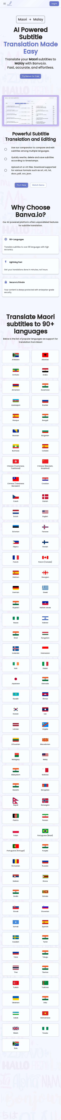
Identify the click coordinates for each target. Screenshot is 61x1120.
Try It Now (21, 185)
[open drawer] (4, 3)
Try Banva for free (30, 76)
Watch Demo (38, 185)
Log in (54, 3)
